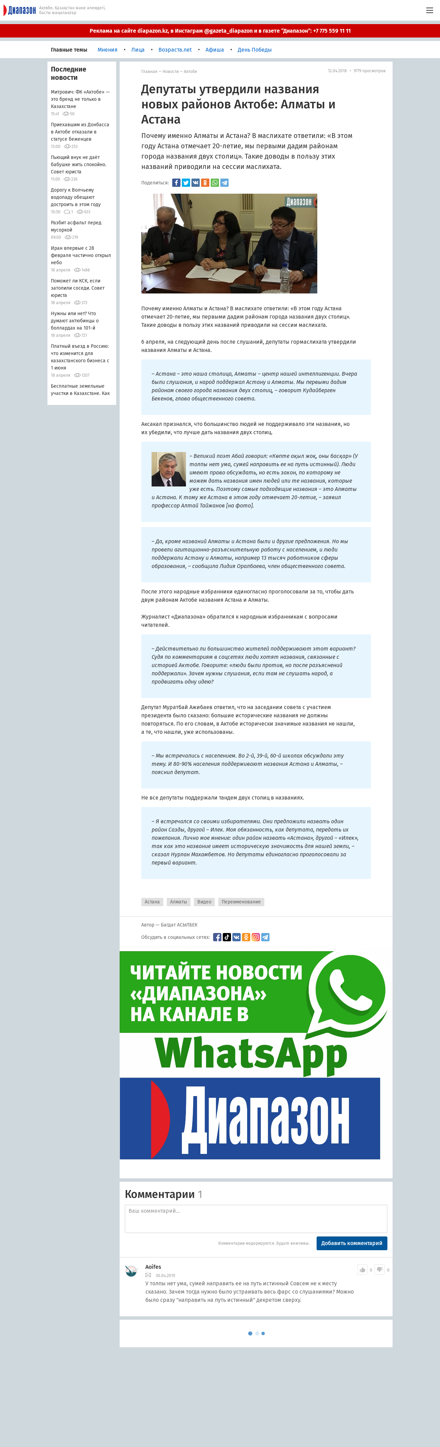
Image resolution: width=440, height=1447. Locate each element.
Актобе (190, 71)
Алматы (178, 902)
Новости (171, 71)
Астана (152, 902)
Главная (149, 71)
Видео (204, 902)
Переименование (241, 902)
